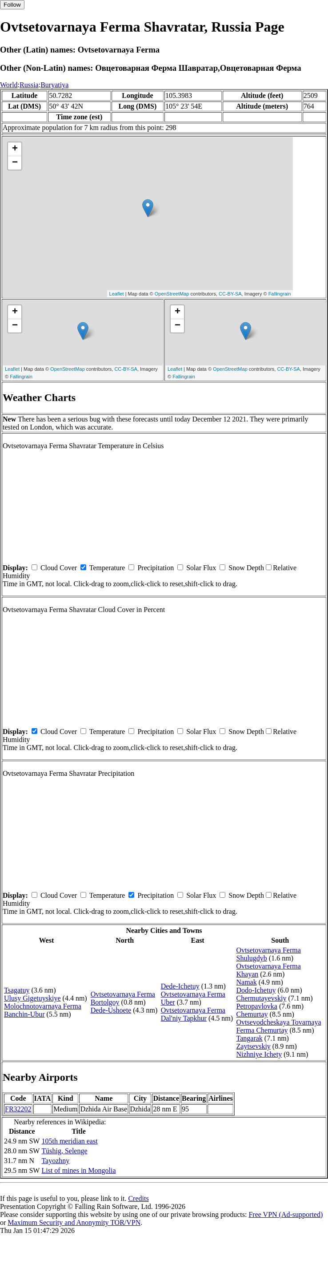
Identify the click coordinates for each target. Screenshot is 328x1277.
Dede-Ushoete (111, 1010)
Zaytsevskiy (253, 1046)
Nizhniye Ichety (259, 1054)
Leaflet (116, 293)
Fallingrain (279, 293)
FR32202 (18, 1109)
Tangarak (249, 1038)
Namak (246, 982)
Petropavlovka (256, 1006)
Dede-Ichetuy (180, 986)
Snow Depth (246, 568)
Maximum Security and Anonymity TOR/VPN (74, 1222)
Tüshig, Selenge (64, 1151)
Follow (12, 4)
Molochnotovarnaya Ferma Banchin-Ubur (42, 1010)
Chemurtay (252, 1014)
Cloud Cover (58, 568)
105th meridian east (69, 1141)
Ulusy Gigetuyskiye (32, 998)
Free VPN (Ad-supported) (285, 1214)
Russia (29, 85)
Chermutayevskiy (261, 998)
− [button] (15, 163)
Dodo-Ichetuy (256, 990)
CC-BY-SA (230, 293)
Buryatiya (54, 85)
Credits (138, 1198)
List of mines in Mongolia (78, 1170)
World (9, 85)
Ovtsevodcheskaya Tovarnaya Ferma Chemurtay (278, 1026)
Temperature (107, 568)
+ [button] (15, 149)
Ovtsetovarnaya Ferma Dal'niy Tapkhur (193, 1014)
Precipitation (155, 568)
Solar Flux (201, 568)
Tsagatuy (17, 990)
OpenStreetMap (172, 293)
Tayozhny (55, 1160)
